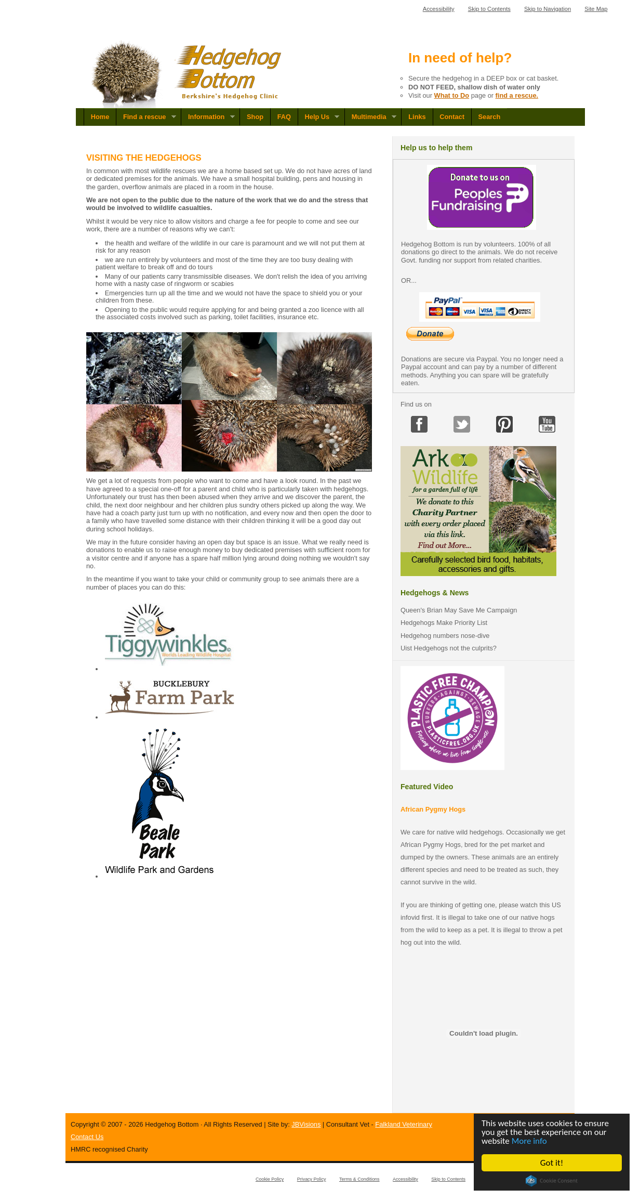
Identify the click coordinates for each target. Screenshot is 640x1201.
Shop (255, 117)
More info (529, 1140)
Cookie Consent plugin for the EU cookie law (552, 1180)
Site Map (595, 9)
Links (416, 117)
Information (207, 117)
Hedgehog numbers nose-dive (445, 635)
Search (489, 117)
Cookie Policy (270, 1179)
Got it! (551, 1162)
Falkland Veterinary (403, 1124)
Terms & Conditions (359, 1179)
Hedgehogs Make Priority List (444, 622)
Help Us (319, 117)
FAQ (284, 117)
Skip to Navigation (547, 9)
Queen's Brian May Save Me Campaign (459, 610)
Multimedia (370, 117)
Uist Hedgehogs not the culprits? (449, 648)
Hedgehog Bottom (187, 74)
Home (100, 117)
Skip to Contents (489, 9)
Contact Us (87, 1137)
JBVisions (306, 1124)
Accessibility (439, 9)
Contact (451, 117)
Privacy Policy (311, 1179)
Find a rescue (146, 117)
